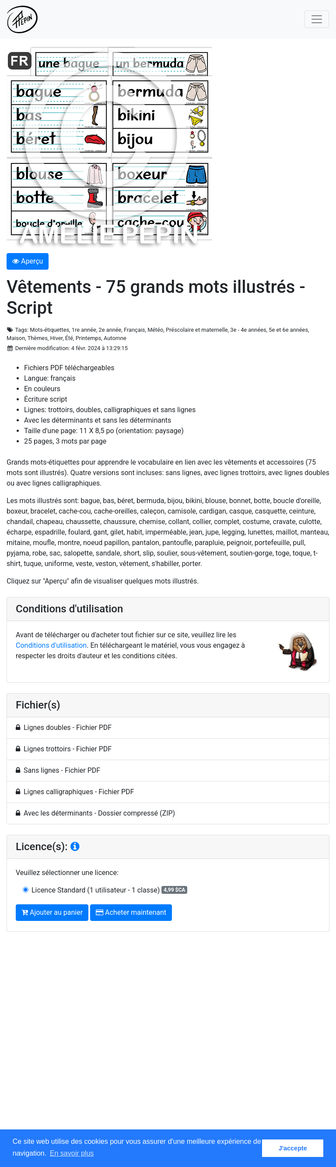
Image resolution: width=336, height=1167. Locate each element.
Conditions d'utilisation (51, 645)
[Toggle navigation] (316, 19)
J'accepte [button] (293, 1148)
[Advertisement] (168, 1039)
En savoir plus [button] (72, 1153)
